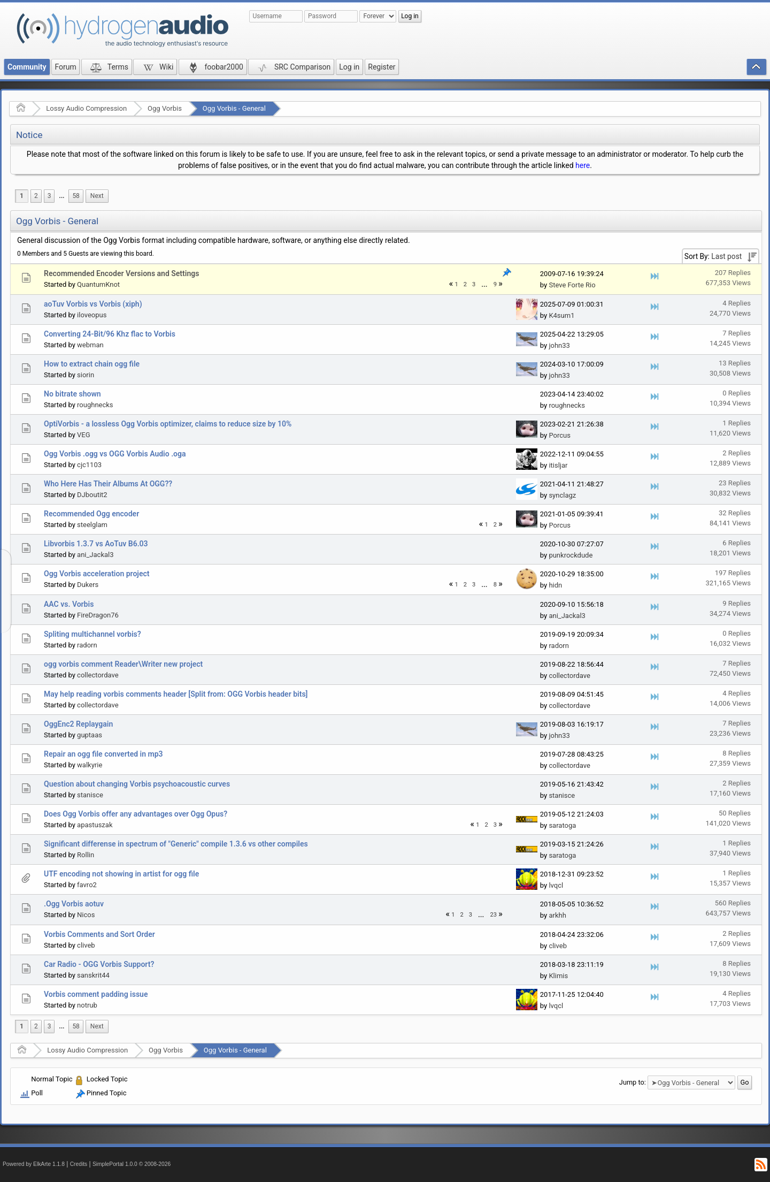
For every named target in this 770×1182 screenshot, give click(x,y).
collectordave (97, 675)
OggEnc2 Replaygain (78, 724)
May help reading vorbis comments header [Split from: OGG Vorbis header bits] (175, 694)
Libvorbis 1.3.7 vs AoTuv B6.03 (96, 543)
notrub (87, 1005)
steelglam (92, 525)
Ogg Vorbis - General (234, 108)
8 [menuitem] (495, 584)
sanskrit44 (93, 975)
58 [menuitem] (75, 196)
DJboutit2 (92, 495)
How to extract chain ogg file (92, 364)
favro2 (87, 885)
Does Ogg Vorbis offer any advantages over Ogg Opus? (135, 814)
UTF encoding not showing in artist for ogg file (121, 874)
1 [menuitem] (22, 196)
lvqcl (556, 885)
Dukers (87, 585)
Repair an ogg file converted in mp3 (103, 754)
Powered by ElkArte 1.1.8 (34, 1164)
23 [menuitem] (493, 914)
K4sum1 (561, 315)
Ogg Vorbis (165, 108)
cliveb (86, 945)
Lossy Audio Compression (86, 108)
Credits (79, 1164)
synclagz (562, 495)
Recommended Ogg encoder (91, 513)
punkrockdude (570, 555)
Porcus (560, 435)
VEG (83, 435)
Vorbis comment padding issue (96, 994)
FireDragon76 (98, 615)
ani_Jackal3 (95, 555)
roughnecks (95, 405)
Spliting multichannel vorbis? (92, 634)
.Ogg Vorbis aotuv (74, 903)
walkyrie (89, 765)
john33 (559, 345)
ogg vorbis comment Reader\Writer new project (123, 664)
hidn (555, 585)
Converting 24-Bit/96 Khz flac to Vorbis (109, 334)
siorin (85, 375)
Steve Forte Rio (572, 285)
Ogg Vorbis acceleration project (96, 573)
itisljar (558, 465)
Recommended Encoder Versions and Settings (121, 273)
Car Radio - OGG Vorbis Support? (99, 964)
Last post (726, 256)
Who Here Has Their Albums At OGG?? (108, 483)
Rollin (85, 855)
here (582, 165)
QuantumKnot (98, 284)
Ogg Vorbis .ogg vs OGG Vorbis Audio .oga (115, 453)
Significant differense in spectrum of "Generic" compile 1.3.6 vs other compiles (176, 844)
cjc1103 (89, 465)
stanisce (90, 795)
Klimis (558, 976)
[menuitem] (61, 196)
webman (90, 345)
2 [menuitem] (36, 196)
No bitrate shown (72, 394)
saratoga (562, 825)
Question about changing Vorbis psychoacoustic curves (137, 784)
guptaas (89, 735)
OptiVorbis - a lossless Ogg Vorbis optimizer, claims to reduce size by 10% (167, 424)
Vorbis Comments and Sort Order (99, 934)
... (61, 196)
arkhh (557, 915)
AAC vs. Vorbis (69, 604)
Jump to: (632, 1082)
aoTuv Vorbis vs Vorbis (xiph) (93, 304)
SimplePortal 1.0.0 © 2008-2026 (132, 1164)
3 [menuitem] (49, 196)
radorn (87, 645)
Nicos (86, 915)
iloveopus (91, 315)
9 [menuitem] (495, 284)
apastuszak (94, 825)
